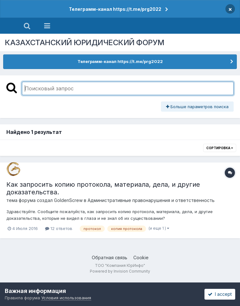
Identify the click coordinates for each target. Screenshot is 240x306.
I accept (220, 294)
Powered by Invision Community (120, 271)
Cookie (141, 257)
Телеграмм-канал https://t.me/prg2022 (115, 9)
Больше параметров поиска (197, 106)
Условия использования (66, 297)
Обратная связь (109, 257)
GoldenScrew (68, 200)
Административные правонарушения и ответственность (151, 200)
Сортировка (219, 148)
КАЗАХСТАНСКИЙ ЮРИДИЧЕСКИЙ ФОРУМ (84, 42)
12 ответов (58, 228)
